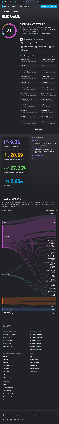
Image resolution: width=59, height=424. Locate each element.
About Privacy (33, 371)
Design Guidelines (34, 368)
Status (4, 384)
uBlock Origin (6, 374)
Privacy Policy (33, 415)
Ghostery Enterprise (8, 396)
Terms (27, 415)
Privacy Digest (40, 2)
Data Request (33, 365)
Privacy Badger (6, 371)
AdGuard (5, 356)
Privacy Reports (7, 390)
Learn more (44, 145)
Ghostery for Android (36, 349)
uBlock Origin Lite (7, 377)
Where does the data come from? (42, 158)
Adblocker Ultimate (7, 362)
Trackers (19, 6)
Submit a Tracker (34, 362)
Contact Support (34, 359)
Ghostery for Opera (35, 343)
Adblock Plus (6, 359)
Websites (26, 6)
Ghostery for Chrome (36, 334)
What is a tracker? (38, 155)
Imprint (38, 415)
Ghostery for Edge (35, 346)
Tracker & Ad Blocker (7, 2)
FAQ (31, 356)
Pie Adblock (6, 368)
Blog (4, 403)
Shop (4, 399)
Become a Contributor (49, 6)
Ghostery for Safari (35, 340)
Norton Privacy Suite (8, 365)
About (13, 6)
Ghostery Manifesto (8, 387)
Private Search (19, 2)
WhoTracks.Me (30, 2)
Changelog (5, 406)
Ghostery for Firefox (36, 337)
